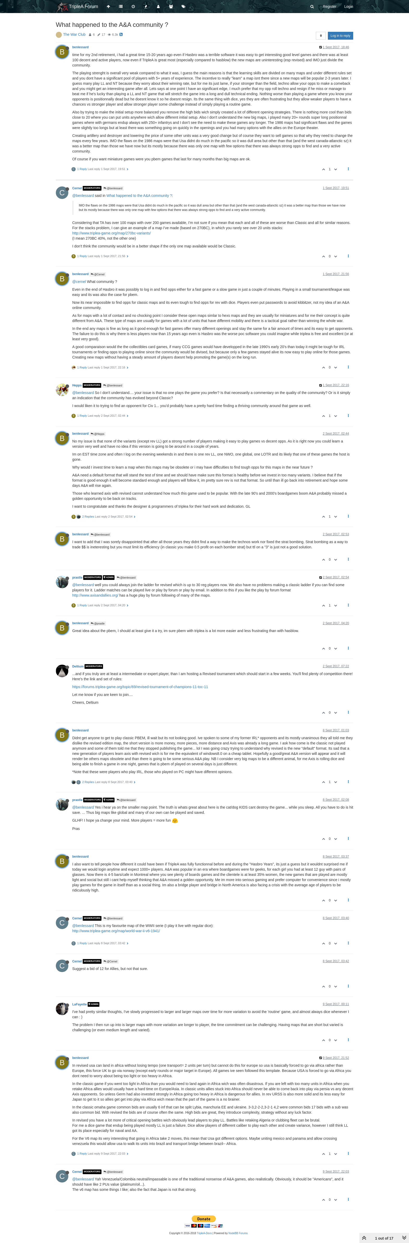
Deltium (78, 666)
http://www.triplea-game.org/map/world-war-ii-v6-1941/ (116, 931)
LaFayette (79, 1004)
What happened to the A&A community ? (139, 195)
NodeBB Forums (238, 1233)
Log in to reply (340, 36)
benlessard (80, 47)
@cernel (79, 282)
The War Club (74, 34)
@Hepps (97, 434)
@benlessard (113, 188)
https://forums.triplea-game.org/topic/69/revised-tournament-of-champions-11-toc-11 (140, 687)
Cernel (77, 188)
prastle (77, 577)
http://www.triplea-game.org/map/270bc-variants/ (111, 233)
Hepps (77, 385)
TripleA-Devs (204, 1233)
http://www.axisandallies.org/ (95, 595)
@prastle (98, 623)
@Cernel (97, 274)
